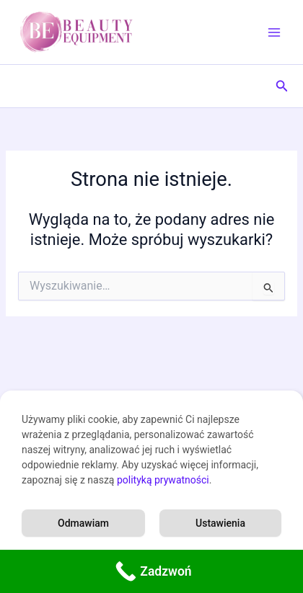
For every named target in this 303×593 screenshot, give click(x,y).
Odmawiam (83, 523)
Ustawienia (220, 523)
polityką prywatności (163, 480)
